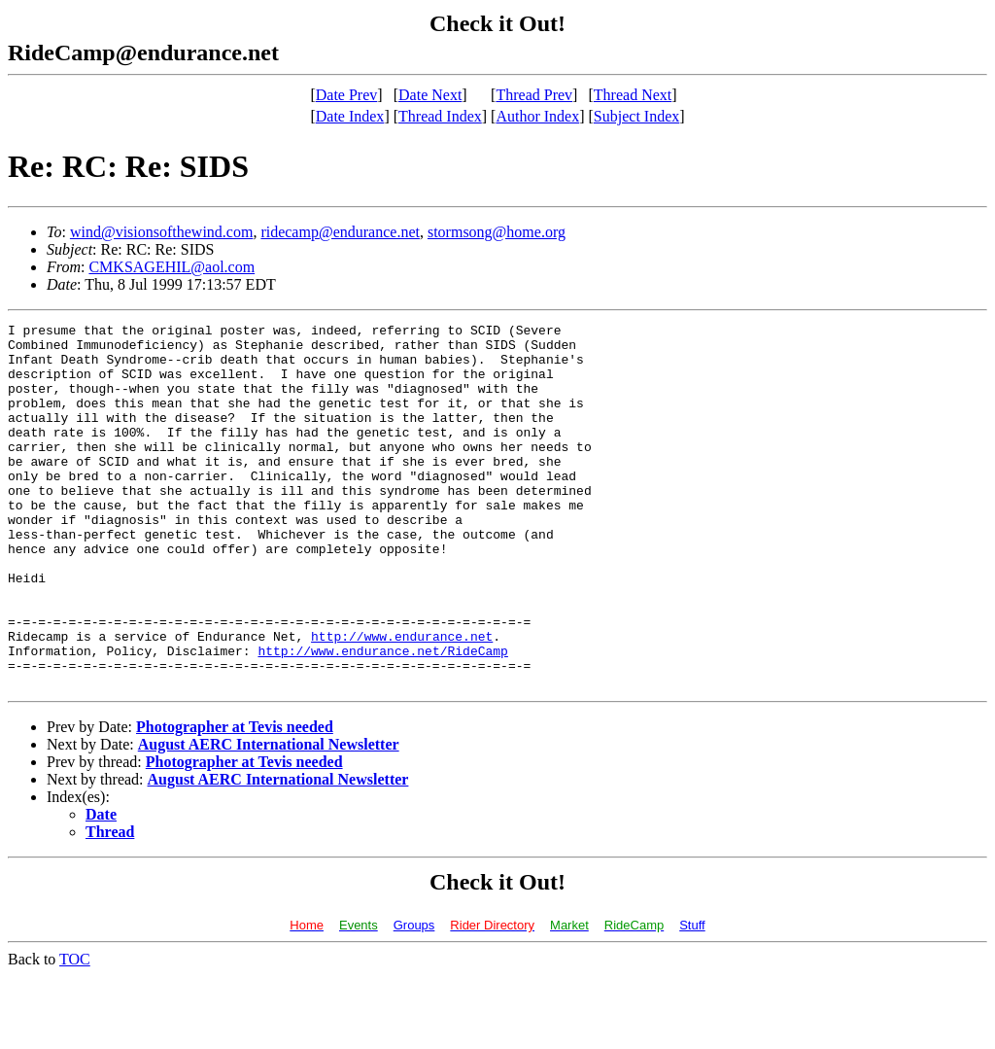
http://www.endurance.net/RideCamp (382, 717)
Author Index (537, 116)
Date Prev (347, 95)
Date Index (350, 116)
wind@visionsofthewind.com (162, 232)
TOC (74, 1032)
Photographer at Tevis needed (234, 799)
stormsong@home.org (497, 232)
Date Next (430, 95)
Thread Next (632, 95)
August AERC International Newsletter (268, 817)
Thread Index (440, 116)
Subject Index (636, 116)
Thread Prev (534, 95)
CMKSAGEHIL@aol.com (171, 267)
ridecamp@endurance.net (340, 232)
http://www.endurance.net (402, 700)
